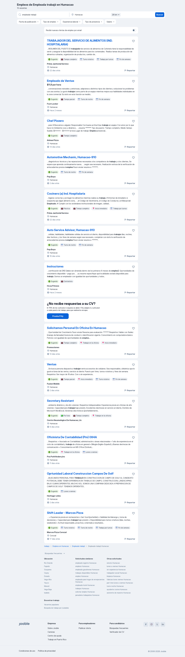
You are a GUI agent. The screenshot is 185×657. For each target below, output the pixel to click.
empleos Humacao (82, 573)
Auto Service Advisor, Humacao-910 (71, 230)
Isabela (46, 599)
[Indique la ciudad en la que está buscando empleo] (96, 14)
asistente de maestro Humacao (119, 599)
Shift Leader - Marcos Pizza (65, 519)
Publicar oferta (85, 628)
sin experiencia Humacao (116, 576)
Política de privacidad (46, 651)
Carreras (51, 632)
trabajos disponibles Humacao (86, 579)
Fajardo (47, 573)
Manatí (46, 593)
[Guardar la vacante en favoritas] (133, 41)
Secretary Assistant (60, 407)
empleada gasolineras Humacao (87, 576)
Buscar (159, 14)
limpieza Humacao (113, 583)
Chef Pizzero (55, 120)
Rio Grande (48, 570)
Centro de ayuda (54, 636)
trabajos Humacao (82, 595)
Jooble (163, 651)
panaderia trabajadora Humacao (87, 602)
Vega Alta (47, 586)
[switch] (134, 30)
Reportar (129, 70)
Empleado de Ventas (60, 81)
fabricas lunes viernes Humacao (119, 586)
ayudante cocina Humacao (117, 596)
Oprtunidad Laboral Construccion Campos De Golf (80, 480)
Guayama (47, 576)
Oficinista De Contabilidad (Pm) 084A (72, 443)
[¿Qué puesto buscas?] (43, 14)
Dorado (47, 583)
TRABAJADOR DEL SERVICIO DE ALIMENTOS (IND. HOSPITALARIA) (79, 42)
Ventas (51, 371)
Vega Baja (48, 596)
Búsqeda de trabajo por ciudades (56, 614)
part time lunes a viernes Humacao (120, 589)
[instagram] (151, 624)
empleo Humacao (81, 583)
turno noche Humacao (115, 593)
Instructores (55, 266)
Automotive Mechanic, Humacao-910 (71, 157)
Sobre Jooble (53, 628)
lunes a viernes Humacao (116, 573)
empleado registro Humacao (85, 570)
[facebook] (145, 624)
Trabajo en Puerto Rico (57, 639)
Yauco (46, 589)
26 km (116, 14)
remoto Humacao (113, 570)
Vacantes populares (51, 611)
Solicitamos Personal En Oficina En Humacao (76, 334)
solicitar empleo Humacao (85, 598)
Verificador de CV (117, 632)
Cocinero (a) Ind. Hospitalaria (66, 193)
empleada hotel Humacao (85, 592)
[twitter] (157, 624)
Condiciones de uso (27, 651)
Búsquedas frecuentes (55, 560)
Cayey (46, 579)
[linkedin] (162, 624)
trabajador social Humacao (117, 579)
